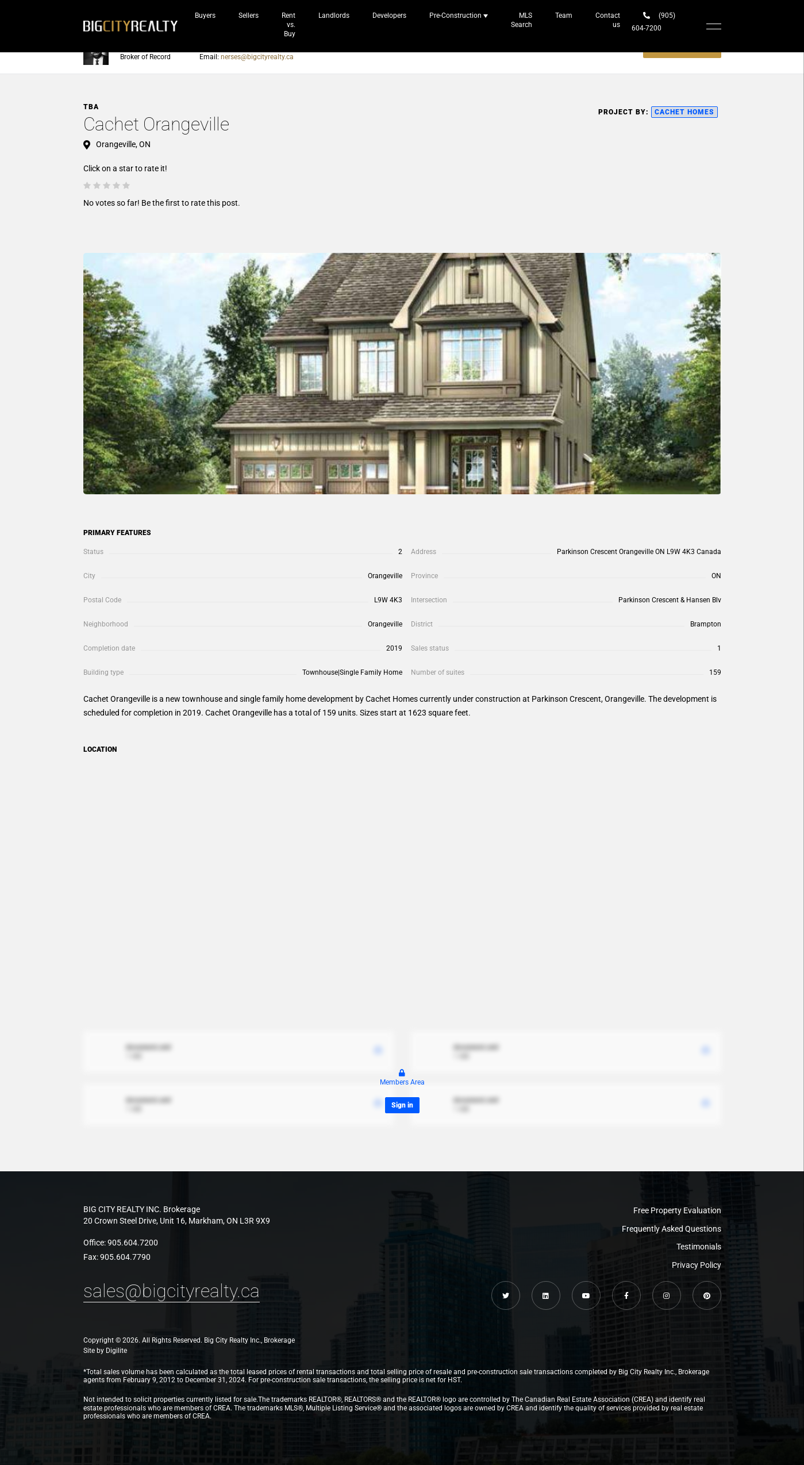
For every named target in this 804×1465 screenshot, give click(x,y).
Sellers (248, 15)
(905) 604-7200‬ (653, 21)
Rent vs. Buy (288, 24)
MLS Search (521, 20)
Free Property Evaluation (677, 1210)
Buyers (205, 15)
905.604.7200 (132, 1242)
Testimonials (698, 1246)
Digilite (116, 1351)
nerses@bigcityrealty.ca (257, 57)
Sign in (402, 1105)
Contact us (607, 20)
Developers (389, 15)
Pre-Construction (455, 15)
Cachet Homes (684, 112)
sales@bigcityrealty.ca (171, 1291)
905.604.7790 (125, 1257)
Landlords (333, 15)
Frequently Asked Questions (671, 1228)
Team (563, 15)
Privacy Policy (696, 1265)
